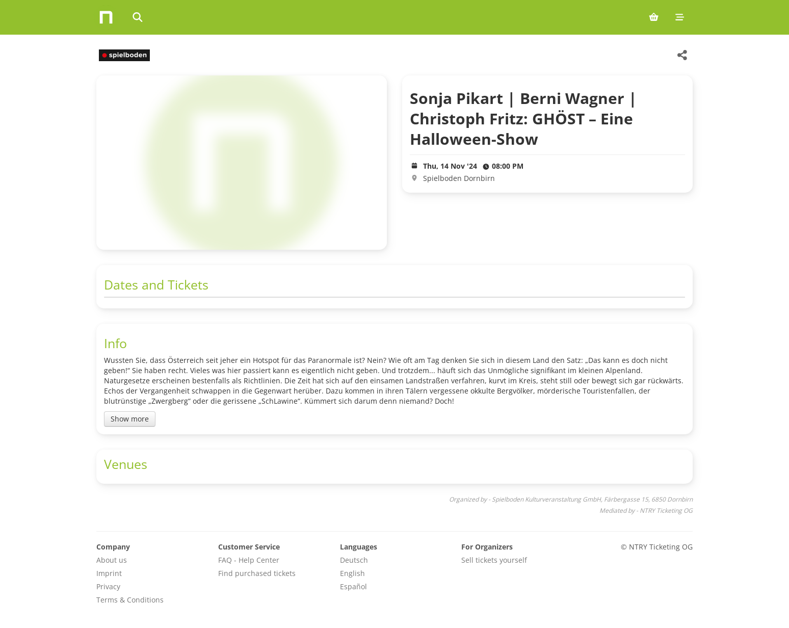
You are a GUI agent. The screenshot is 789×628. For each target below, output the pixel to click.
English (352, 573)
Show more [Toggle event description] (130, 419)
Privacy (108, 586)
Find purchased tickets (257, 573)
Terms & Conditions (130, 600)
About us (111, 560)
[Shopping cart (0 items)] (654, 17)
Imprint (109, 573)
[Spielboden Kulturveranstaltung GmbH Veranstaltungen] (123, 55)
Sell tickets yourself (494, 560)
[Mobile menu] (680, 17)
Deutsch (354, 560)
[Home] (106, 17)
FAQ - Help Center (248, 560)
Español (353, 586)
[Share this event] (682, 55)
